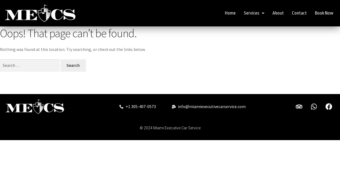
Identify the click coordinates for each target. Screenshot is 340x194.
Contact (299, 13)
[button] (254, 13)
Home (230, 13)
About (278, 13)
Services (254, 13)
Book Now (324, 13)
